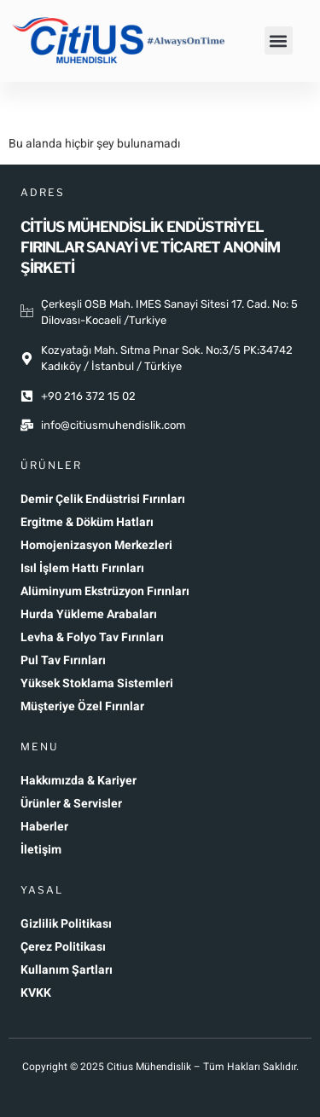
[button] (279, 40)
